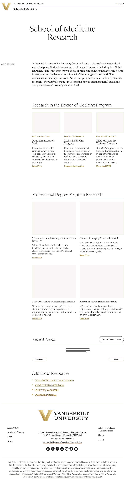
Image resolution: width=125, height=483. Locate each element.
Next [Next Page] (116, 360)
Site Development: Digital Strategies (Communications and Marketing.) (63, 477)
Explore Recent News (111, 339)
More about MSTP (103, 166)
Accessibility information (20, 474)
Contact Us (69, 439)
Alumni (101, 435)
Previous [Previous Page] (39, 360)
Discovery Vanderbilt (46, 389)
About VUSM (13, 428)
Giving (101, 440)
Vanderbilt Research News (49, 385)
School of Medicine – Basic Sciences (106, 429)
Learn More (37, 166)
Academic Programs (16, 432)
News (9, 441)
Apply (9, 437)
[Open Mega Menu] (120, 4)
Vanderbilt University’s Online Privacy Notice (62, 443)
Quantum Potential (45, 394)
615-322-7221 (57, 439)
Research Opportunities (74, 166)
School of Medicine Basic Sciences (54, 380)
